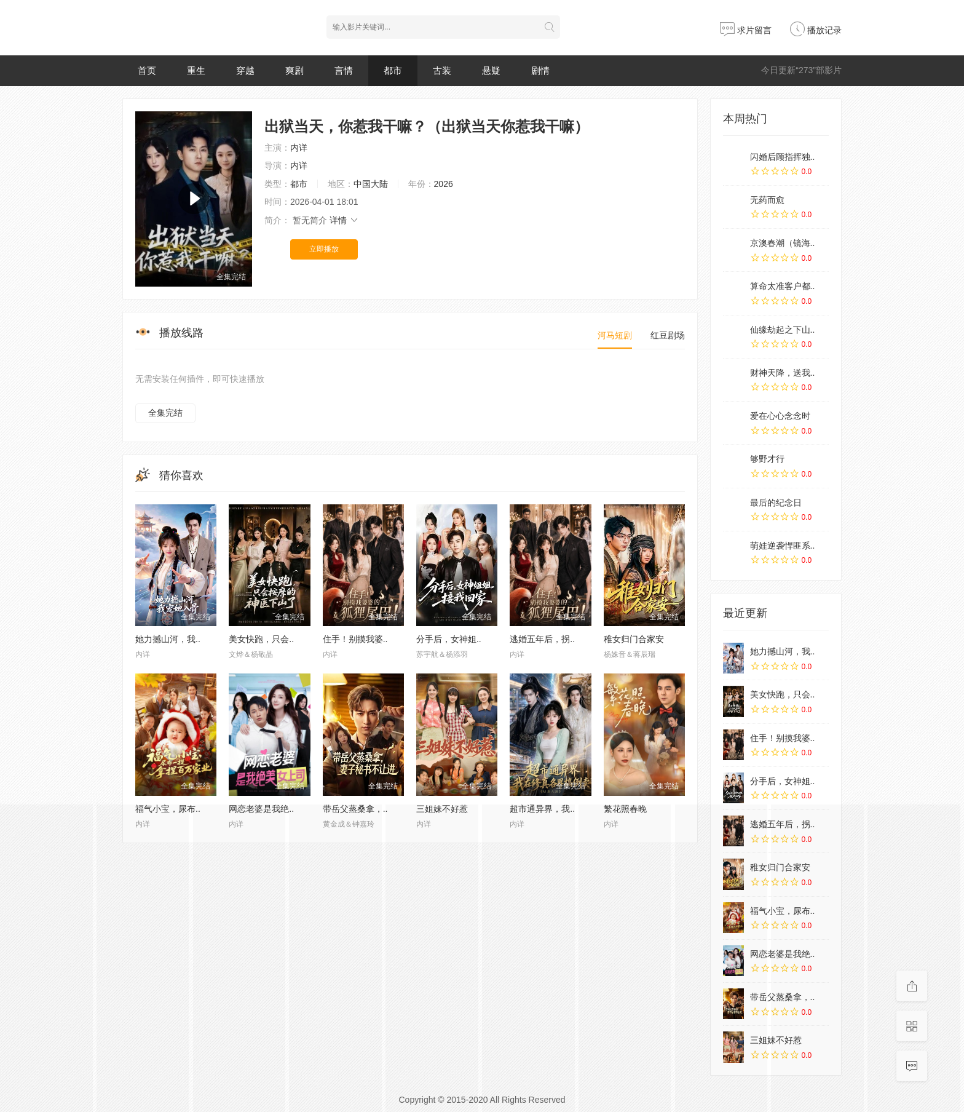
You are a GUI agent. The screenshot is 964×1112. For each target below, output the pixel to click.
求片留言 (746, 30)
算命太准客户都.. (782, 286)
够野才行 (767, 459)
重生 (196, 70)
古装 (442, 70)
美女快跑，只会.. (261, 639)
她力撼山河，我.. (167, 639)
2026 (443, 184)
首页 (147, 70)
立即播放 (324, 249)
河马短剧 (615, 335)
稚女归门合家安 (634, 639)
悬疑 (491, 70)
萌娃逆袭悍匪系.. (782, 545)
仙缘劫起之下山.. (782, 330)
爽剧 (294, 70)
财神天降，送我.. (782, 373)
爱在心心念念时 (780, 416)
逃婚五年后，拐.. (542, 639)
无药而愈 (767, 200)
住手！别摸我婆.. (355, 639)
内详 (298, 148)
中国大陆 (371, 184)
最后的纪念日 (776, 502)
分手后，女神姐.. (448, 639)
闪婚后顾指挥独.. (782, 157)
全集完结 (165, 413)
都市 (393, 70)
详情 (344, 220)
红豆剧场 (667, 335)
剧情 (540, 70)
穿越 (245, 70)
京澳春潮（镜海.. (782, 243)
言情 (343, 70)
